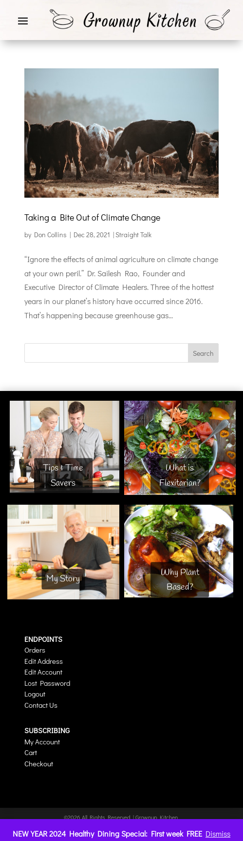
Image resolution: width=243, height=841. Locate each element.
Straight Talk (133, 234)
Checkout (38, 763)
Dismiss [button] (218, 833)
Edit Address (43, 661)
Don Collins (50, 234)
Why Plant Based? (180, 579)
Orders (34, 650)
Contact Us (40, 705)
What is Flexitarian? (180, 475)
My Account (42, 741)
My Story (63, 579)
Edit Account (43, 672)
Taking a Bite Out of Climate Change (92, 217)
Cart (30, 752)
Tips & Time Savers (63, 475)
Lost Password (47, 683)
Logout (34, 693)
